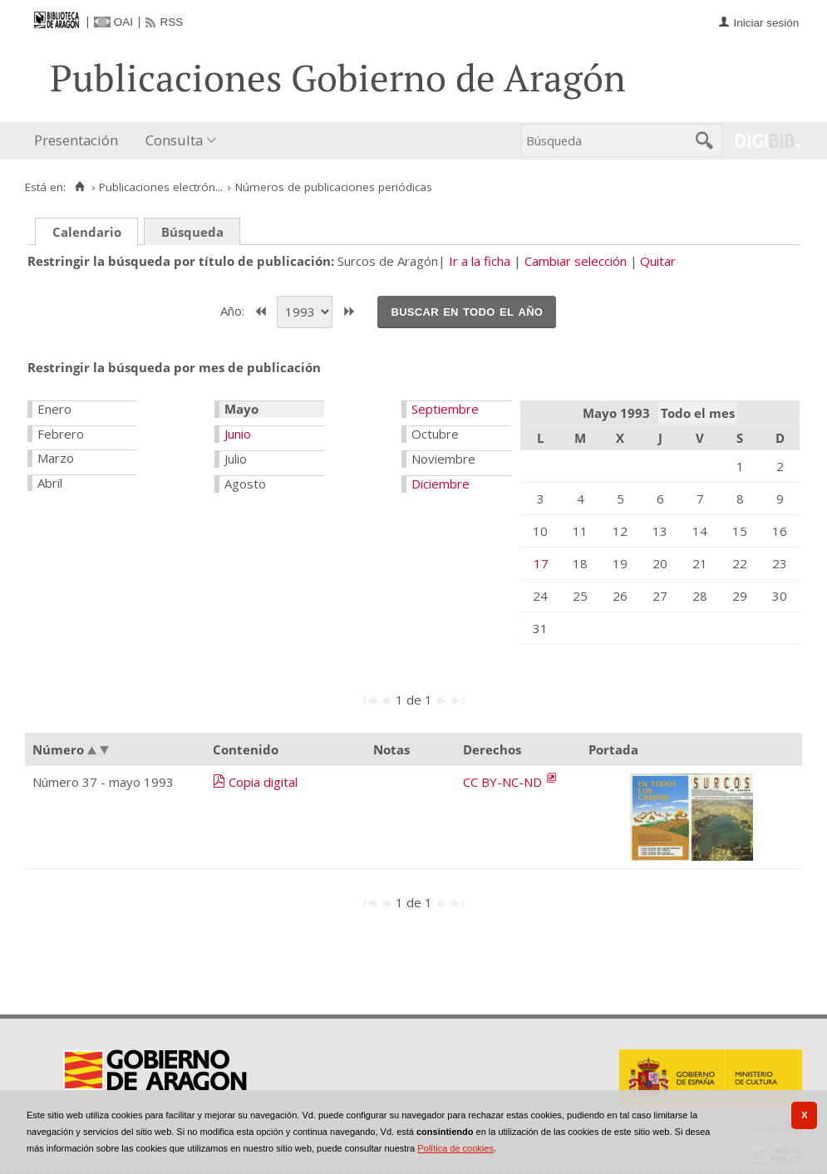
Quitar (658, 261)
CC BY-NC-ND (504, 782)
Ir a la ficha (479, 261)
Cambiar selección (575, 261)
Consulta (174, 140)
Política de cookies (455, 1148)
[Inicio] (79, 187)
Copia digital (263, 782)
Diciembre (440, 483)
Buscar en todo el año (467, 310)
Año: (234, 310)
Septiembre (445, 408)
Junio (237, 433)
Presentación (76, 140)
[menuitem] (79, 141)
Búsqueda (192, 232)
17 (541, 563)
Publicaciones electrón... (161, 186)
